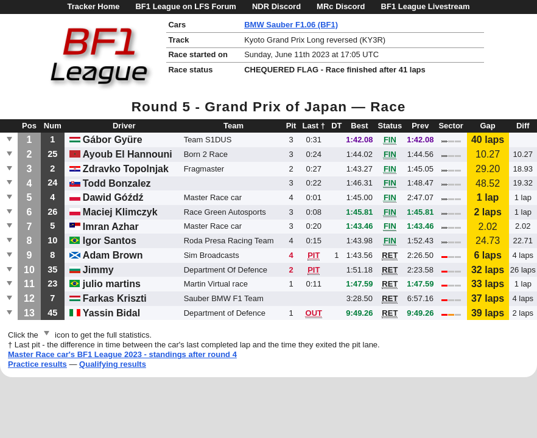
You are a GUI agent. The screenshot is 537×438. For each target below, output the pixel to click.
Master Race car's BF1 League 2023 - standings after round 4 (122, 354)
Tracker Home (93, 6)
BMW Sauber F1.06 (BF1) (291, 24)
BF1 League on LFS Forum (185, 6)
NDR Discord (276, 6)
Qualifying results (112, 364)
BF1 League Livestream (425, 6)
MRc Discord (341, 6)
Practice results (37, 364)
